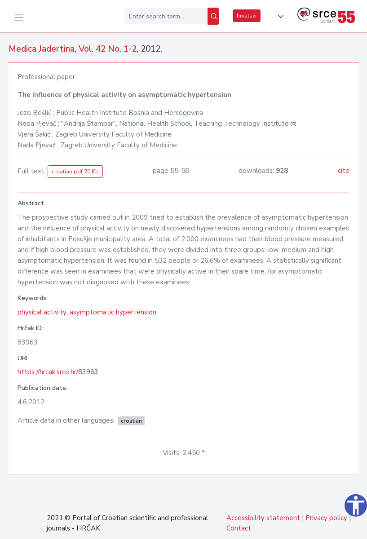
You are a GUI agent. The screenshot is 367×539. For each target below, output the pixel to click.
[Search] (213, 16)
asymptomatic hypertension (113, 312)
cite (343, 170)
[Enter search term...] (166, 16)
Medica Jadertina (42, 49)
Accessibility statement (263, 517)
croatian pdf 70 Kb (75, 171)
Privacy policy (326, 517)
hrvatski (246, 15)
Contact (238, 528)
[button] (279, 16)
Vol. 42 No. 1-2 (108, 49)
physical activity (42, 312)
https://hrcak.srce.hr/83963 (58, 371)
